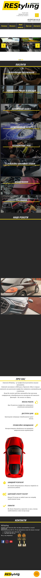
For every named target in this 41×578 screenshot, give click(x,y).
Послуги (12, 26)
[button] (3, 45)
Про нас (28, 26)
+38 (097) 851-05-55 (33, 20)
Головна (4, 26)
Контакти (37, 26)
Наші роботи (20, 26)
